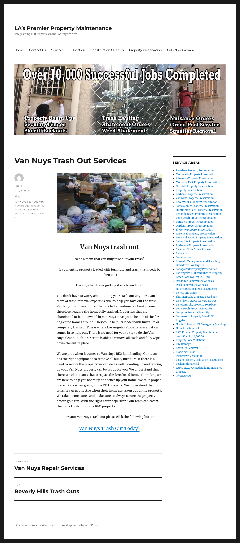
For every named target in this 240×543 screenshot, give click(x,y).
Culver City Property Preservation (195, 241)
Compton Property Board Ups (193, 312)
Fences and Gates (186, 292)
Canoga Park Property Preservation (196, 269)
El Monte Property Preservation (194, 229)
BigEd (18, 185)
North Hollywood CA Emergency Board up (201, 324)
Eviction (79, 50)
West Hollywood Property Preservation (199, 237)
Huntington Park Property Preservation (199, 210)
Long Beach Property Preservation (196, 217)
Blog (17, 196)
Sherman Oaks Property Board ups (196, 296)
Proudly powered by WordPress (79, 525)
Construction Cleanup (107, 50)
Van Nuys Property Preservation (195, 198)
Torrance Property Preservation (195, 221)
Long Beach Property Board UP (194, 308)
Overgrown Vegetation (189, 356)
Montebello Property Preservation (196, 174)
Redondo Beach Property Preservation (198, 214)
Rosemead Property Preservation (195, 233)
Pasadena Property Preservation (195, 170)
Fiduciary (181, 253)
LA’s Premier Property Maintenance (63, 28)
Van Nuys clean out (26, 201)
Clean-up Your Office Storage (193, 249)
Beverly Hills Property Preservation (197, 202)
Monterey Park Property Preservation (198, 182)
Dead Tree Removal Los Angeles (195, 281)
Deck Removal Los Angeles (192, 285)
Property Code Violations (190, 340)
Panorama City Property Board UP (196, 304)
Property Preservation (145, 50)
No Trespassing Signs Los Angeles (196, 288)
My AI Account (184, 375)
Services (57, 50)
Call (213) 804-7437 (180, 50)
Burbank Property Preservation (194, 194)
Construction (184, 257)
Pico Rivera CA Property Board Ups (196, 300)
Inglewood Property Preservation (195, 245)
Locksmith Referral (187, 363)
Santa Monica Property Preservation (197, 206)
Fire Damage (183, 344)
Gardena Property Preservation (194, 225)
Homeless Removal (187, 328)
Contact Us (37, 50)
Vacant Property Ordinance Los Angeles (199, 359)
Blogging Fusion (186, 352)
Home (19, 50)
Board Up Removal (187, 348)
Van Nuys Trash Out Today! (109, 428)
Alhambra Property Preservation (195, 178)
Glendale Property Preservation (194, 186)
